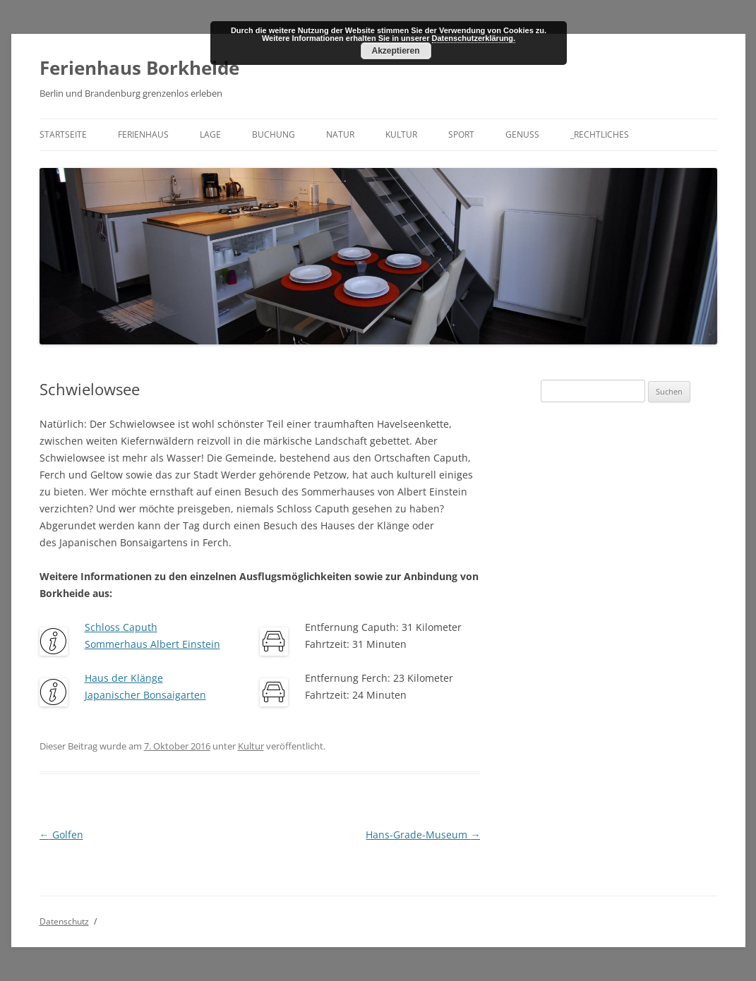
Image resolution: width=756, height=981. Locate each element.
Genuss (522, 134)
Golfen (61, 834)
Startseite (63, 134)
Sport (461, 134)
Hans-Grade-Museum (423, 834)
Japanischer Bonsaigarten (145, 695)
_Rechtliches (599, 134)
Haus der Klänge (124, 678)
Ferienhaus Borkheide (139, 67)
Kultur (401, 134)
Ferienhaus (143, 134)
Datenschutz (64, 921)
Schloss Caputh (121, 627)
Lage (210, 134)
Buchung (273, 134)
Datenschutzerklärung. (474, 38)
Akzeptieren (395, 51)
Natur (340, 134)
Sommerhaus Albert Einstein (152, 644)
